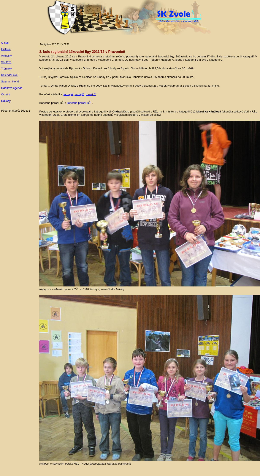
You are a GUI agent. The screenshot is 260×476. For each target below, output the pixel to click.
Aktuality (6, 55)
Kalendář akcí (9, 75)
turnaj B (79, 94)
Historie (6, 49)
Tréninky (6, 68)
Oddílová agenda (11, 88)
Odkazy (6, 101)
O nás (5, 42)
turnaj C (91, 94)
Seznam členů (10, 81)
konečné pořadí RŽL (79, 102)
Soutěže (6, 62)
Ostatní (5, 94)
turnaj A (68, 94)
